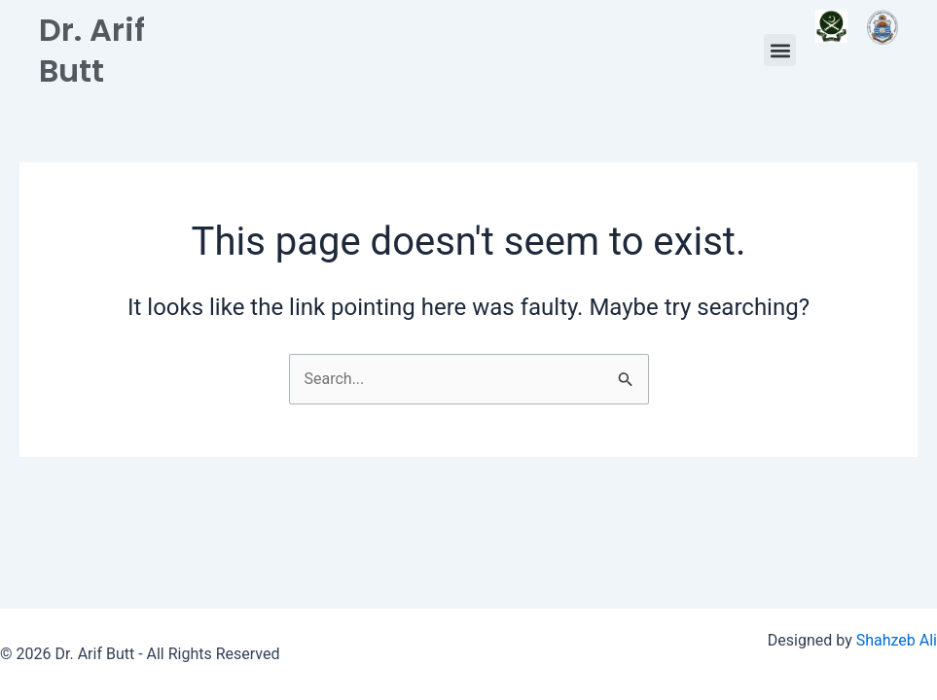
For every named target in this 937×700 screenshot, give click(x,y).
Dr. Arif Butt (92, 50)
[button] (780, 50)
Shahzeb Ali (896, 640)
